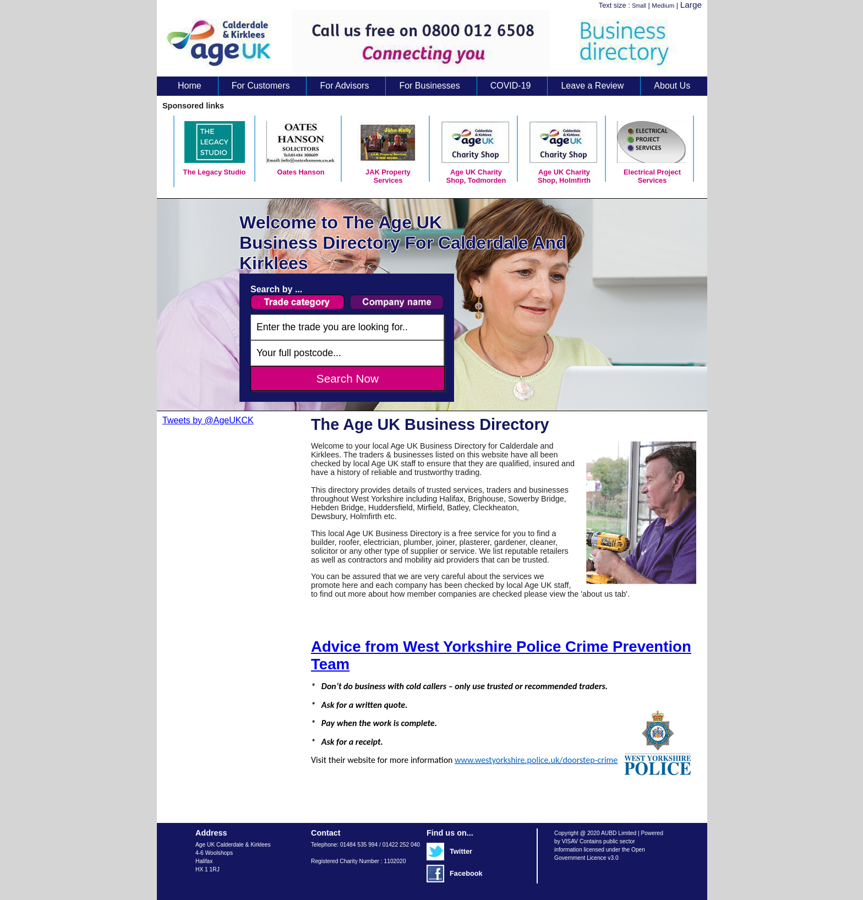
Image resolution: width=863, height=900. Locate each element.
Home (189, 85)
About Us (672, 85)
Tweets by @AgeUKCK (208, 420)
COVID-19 (510, 85)
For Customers (261, 85)
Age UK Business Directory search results (426, 43)
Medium (663, 5)
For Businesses (429, 85)
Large (691, 4)
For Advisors (344, 85)
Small (639, 6)
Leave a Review (592, 85)
